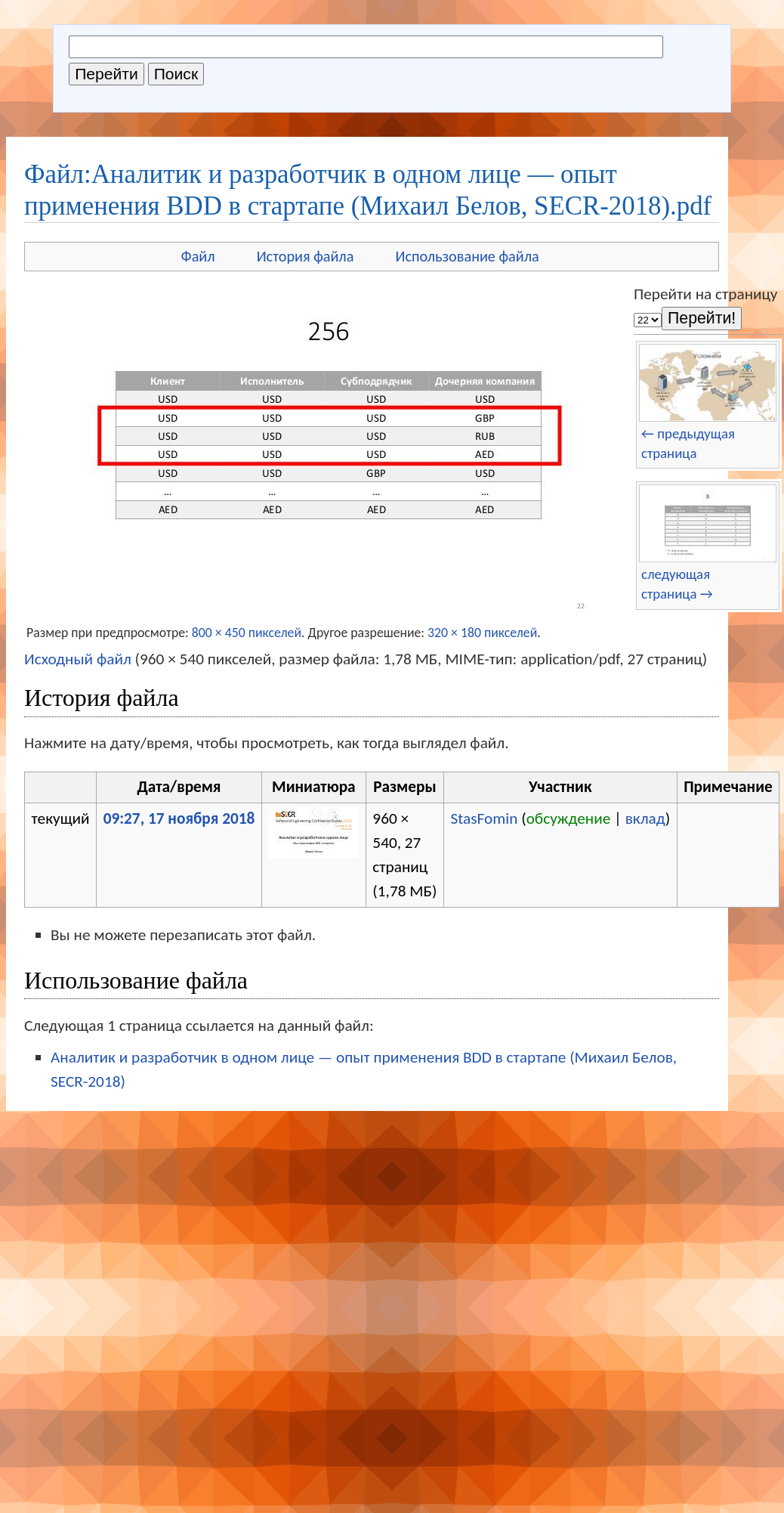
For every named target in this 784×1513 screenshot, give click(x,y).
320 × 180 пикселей (482, 632)
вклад (645, 818)
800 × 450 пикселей (246, 632)
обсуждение (568, 818)
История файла (305, 256)
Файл (198, 256)
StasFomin (483, 818)
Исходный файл (77, 659)
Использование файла (467, 256)
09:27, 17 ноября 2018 (179, 818)
